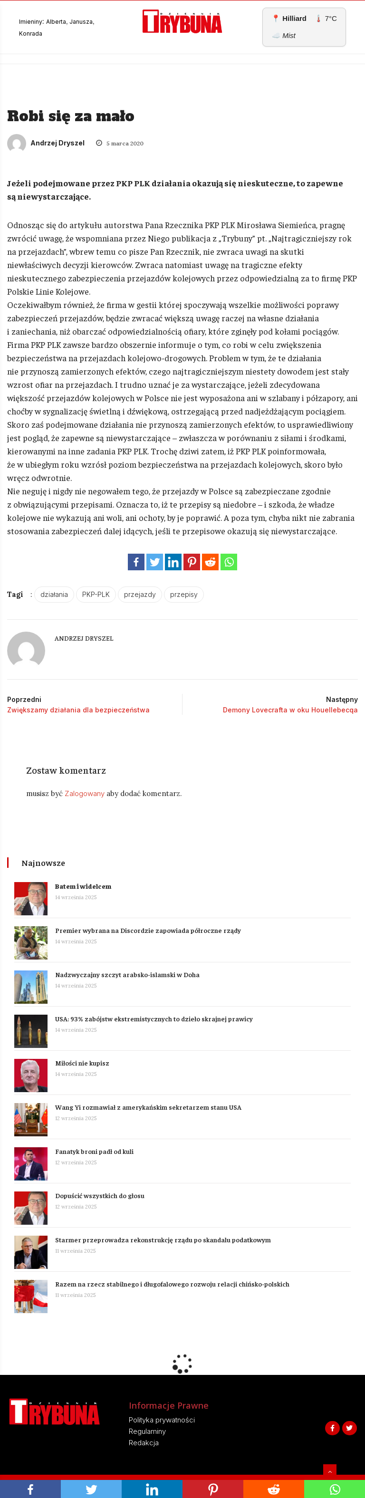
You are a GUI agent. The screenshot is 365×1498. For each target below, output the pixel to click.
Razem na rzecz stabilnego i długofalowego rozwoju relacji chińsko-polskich (172, 1283)
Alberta (56, 21)
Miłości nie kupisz (82, 1062)
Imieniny (30, 21)
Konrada (30, 33)
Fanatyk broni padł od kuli (94, 1151)
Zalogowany (85, 793)
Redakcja (144, 1442)
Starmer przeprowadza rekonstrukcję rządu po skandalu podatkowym (163, 1239)
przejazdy (140, 594)
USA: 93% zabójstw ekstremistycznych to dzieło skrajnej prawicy (154, 1018)
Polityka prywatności (162, 1419)
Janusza (81, 21)
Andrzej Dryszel (46, 143)
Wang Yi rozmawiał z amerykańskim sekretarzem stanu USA (149, 1107)
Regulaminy (147, 1431)
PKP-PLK (96, 594)
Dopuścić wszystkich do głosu (99, 1195)
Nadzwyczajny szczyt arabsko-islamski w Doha (127, 974)
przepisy (184, 594)
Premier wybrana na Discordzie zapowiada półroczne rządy (148, 930)
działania (54, 594)
